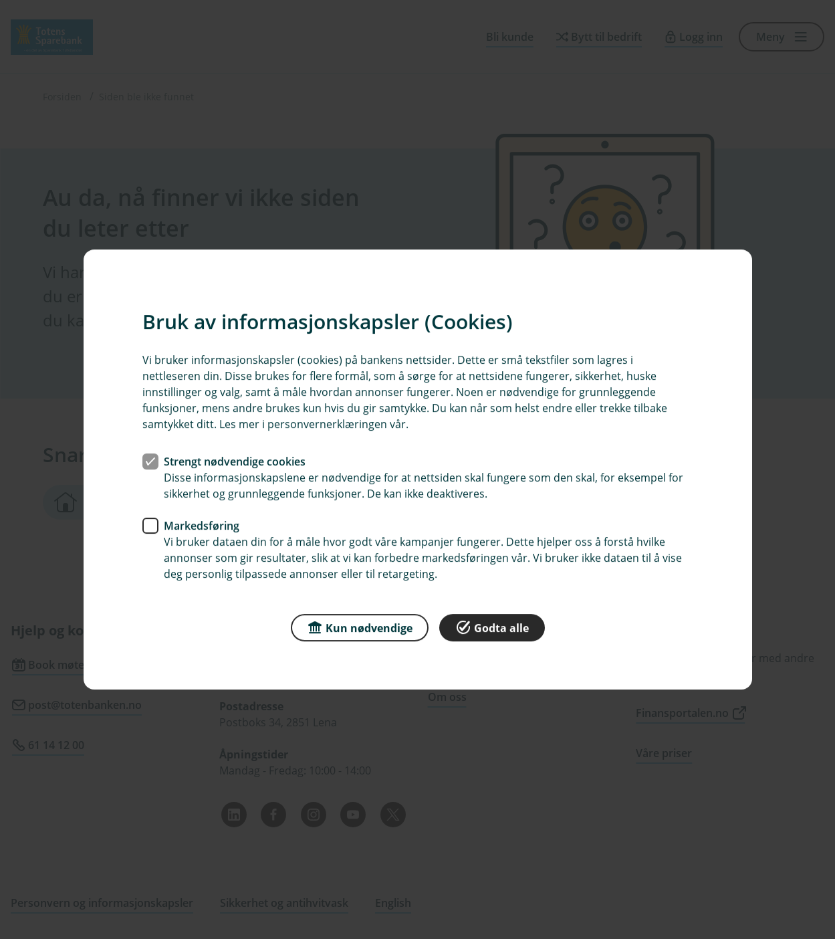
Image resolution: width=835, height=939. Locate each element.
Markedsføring (201, 525)
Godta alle (492, 627)
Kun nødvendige (359, 627)
